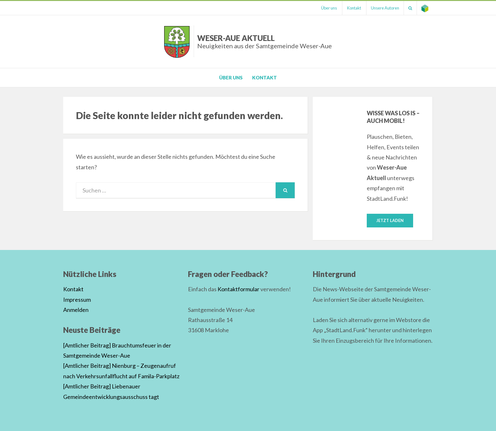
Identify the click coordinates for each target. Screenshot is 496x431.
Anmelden (76, 309)
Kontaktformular (238, 289)
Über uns (327, 7)
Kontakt (352, 7)
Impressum (77, 299)
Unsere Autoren (384, 7)
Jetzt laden (390, 220)
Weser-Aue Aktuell (264, 41)
